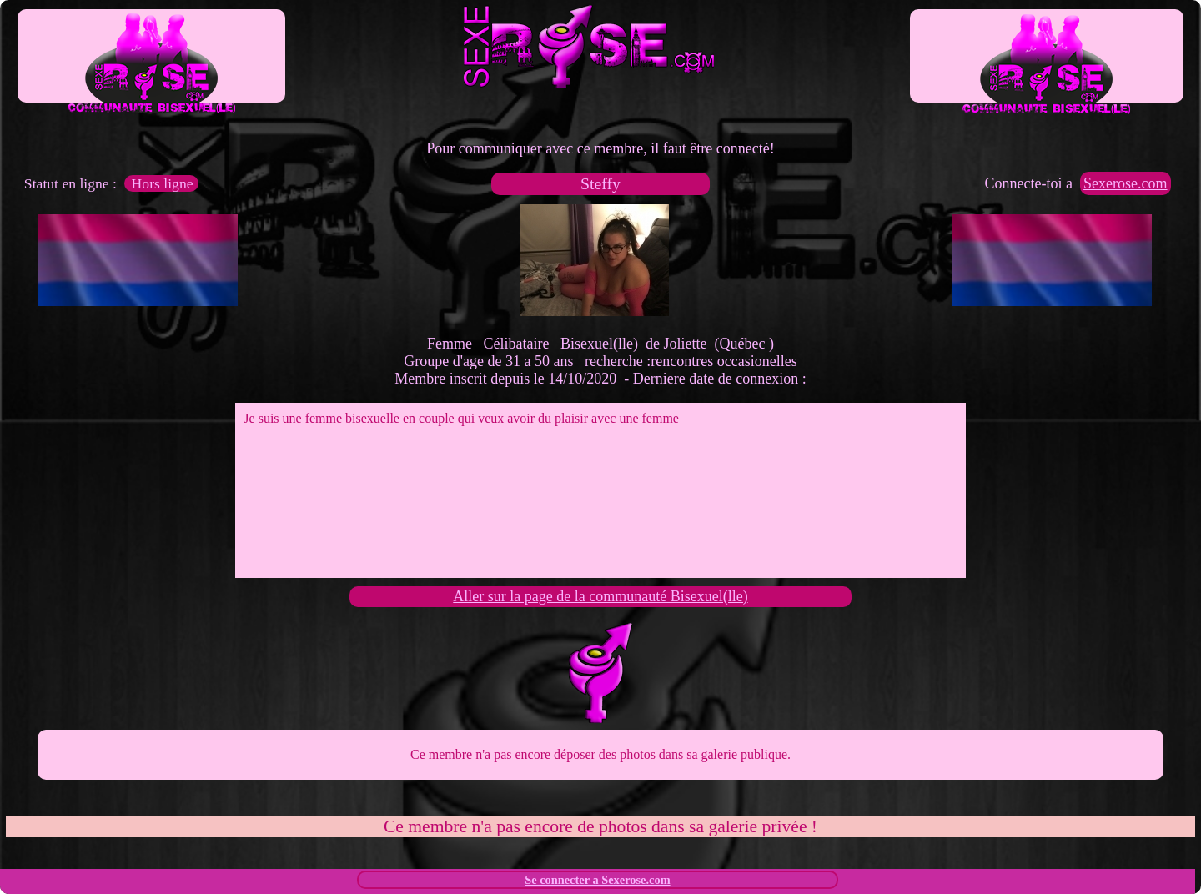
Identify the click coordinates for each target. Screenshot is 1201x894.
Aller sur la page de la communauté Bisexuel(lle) (600, 596)
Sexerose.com (1125, 183)
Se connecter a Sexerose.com (598, 879)
